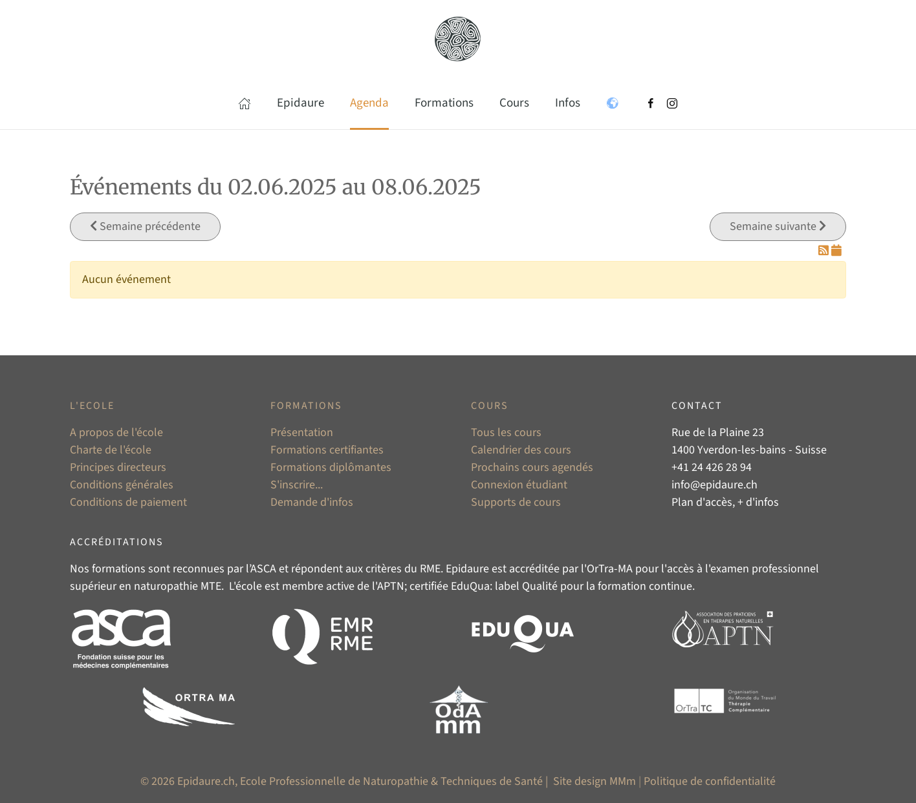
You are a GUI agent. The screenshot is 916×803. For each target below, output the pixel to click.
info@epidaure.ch (714, 485)
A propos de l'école (116, 432)
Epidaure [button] (300, 103)
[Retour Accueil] (458, 39)
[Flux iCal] (836, 251)
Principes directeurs (118, 467)
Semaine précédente (145, 226)
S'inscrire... (296, 485)
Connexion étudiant (519, 485)
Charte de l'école (110, 450)
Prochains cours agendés (532, 467)
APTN (390, 586)
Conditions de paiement (128, 502)
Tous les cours (506, 432)
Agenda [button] (369, 103)
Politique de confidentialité (710, 781)
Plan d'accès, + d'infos (725, 502)
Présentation (301, 432)
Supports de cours (516, 502)
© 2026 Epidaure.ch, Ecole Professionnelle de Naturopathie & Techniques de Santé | (345, 781)
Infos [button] (567, 103)
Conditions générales (121, 485)
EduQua (470, 586)
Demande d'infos (311, 502)
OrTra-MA (610, 569)
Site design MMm (594, 781)
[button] (244, 103)
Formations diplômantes (330, 467)
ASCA (263, 569)
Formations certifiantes (327, 450)
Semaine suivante (778, 226)
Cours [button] (514, 103)
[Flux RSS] (824, 251)
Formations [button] (444, 103)
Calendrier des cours (521, 450)
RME (430, 569)
